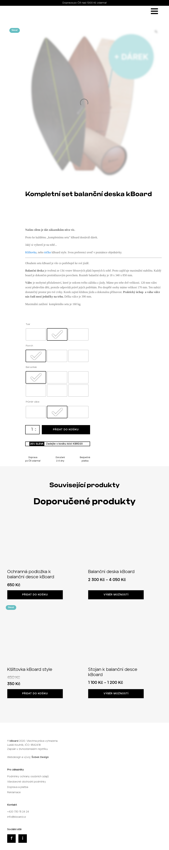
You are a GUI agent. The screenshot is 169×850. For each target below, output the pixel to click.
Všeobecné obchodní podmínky (26, 782)
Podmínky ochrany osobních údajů (28, 776)
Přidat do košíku (66, 429)
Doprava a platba (17, 787)
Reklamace (14, 792)
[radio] (36, 334)
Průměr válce (32, 402)
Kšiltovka (30, 252)
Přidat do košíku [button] (35, 594)
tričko (47, 252)
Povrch (29, 346)
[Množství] (32, 429)
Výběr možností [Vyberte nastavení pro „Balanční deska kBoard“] (116, 594)
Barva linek (31, 367)
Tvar (28, 324)
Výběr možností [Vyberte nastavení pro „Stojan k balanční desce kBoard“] (116, 693)
